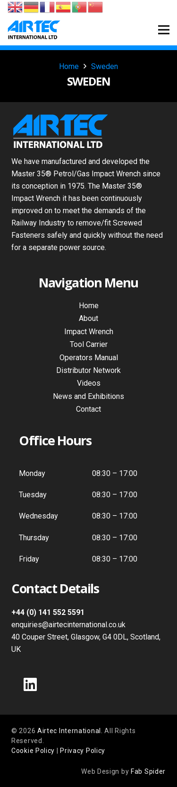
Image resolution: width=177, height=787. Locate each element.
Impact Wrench (88, 331)
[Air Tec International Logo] (34, 29)
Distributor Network (88, 370)
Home (89, 305)
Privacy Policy (82, 750)
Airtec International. (70, 731)
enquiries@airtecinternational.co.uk (68, 624)
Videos (89, 383)
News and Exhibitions (88, 396)
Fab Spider (148, 771)
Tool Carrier (89, 344)
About (88, 318)
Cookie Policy (33, 750)
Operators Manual (88, 357)
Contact (88, 409)
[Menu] (164, 30)
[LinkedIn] (30, 684)
